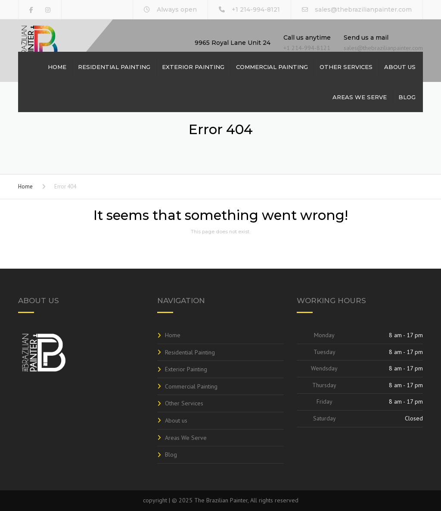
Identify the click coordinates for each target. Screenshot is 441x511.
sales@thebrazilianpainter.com (363, 9)
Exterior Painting (193, 66)
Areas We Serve (359, 97)
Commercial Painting (272, 66)
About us (400, 66)
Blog (407, 97)
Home (57, 66)
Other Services (346, 66)
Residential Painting (114, 66)
